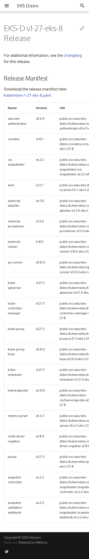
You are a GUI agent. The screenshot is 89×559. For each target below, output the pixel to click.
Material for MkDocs (33, 542)
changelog (73, 55)
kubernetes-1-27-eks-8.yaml (27, 95)
